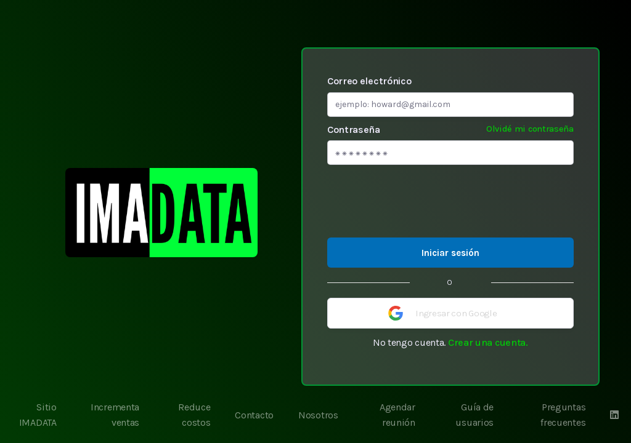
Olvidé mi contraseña (530, 129)
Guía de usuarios (474, 415)
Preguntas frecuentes (562, 415)
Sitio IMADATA (38, 415)
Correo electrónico (369, 81)
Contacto (254, 415)
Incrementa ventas (115, 415)
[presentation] (450, 201)
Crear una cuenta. (488, 342)
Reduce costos (194, 415)
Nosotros (318, 415)
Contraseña (450, 129)
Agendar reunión (397, 415)
